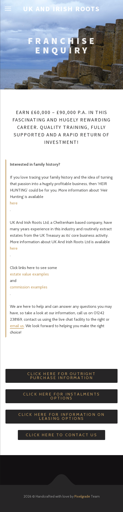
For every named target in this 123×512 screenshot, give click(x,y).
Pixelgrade (82, 496)
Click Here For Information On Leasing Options (61, 416)
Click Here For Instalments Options (61, 396)
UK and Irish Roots (61, 8)
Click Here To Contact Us (61, 435)
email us (17, 325)
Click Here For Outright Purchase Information (61, 375)
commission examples (28, 287)
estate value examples (29, 274)
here (14, 203)
